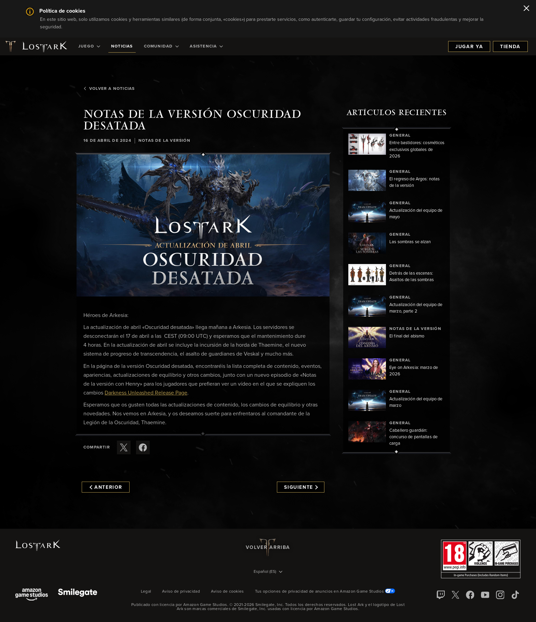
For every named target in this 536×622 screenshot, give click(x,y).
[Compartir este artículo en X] (124, 447)
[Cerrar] (526, 8)
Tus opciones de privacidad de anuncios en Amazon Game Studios (325, 592)
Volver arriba (268, 547)
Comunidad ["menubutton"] (161, 46)
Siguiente (301, 487)
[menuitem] (89, 46)
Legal (146, 592)
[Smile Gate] (77, 595)
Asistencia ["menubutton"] (206, 46)
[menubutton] (268, 572)
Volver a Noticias (109, 89)
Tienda (510, 46)
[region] (396, 290)
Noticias (122, 46)
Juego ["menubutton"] (89, 46)
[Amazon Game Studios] (31, 595)
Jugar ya (469, 46)
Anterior (106, 487)
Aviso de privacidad (181, 592)
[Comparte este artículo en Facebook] (143, 447)
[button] (203, 225)
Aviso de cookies (227, 592)
